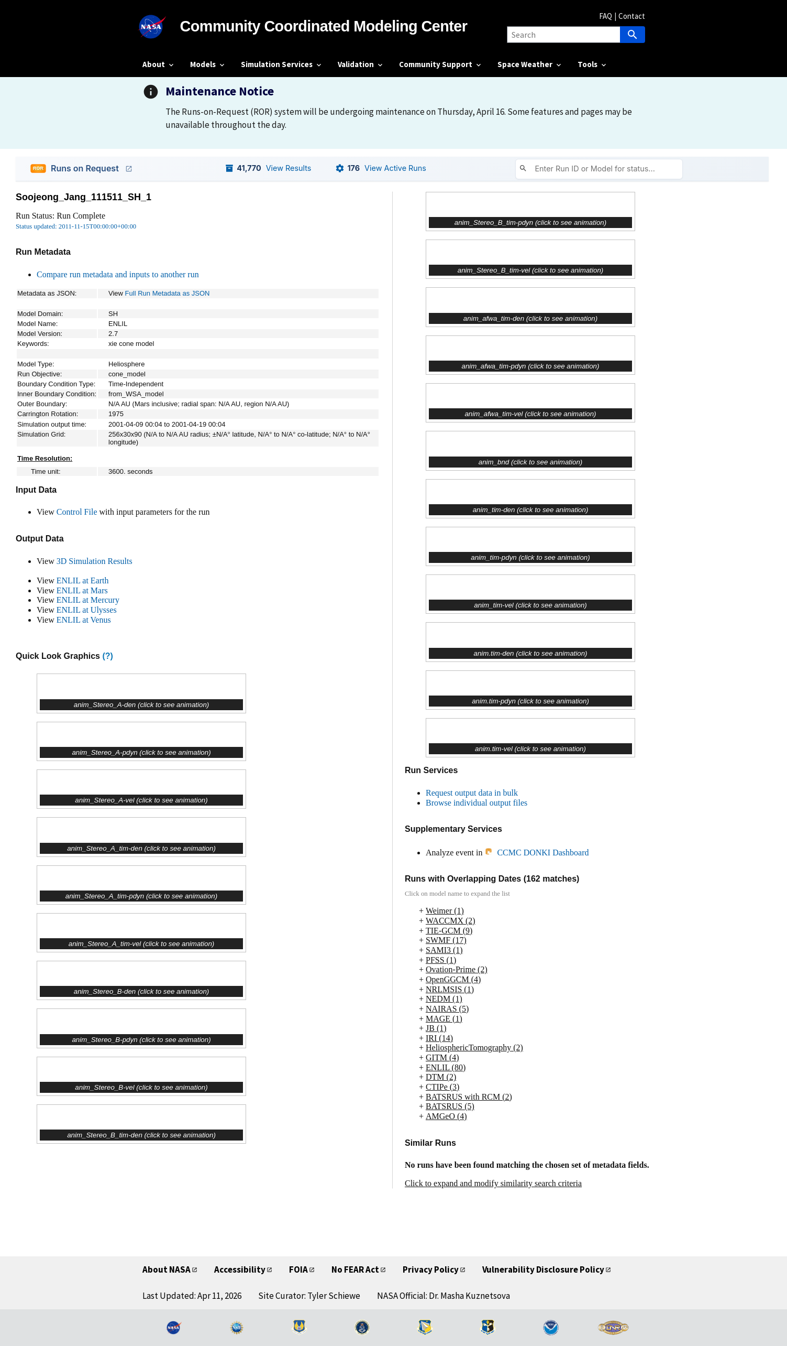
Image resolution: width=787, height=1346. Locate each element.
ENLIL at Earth (83, 580)
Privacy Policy (431, 1269)
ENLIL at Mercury (88, 599)
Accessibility (239, 1269)
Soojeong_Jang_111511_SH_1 (83, 197)
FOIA (298, 1269)
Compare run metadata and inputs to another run (118, 274)
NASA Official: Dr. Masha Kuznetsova (443, 1295)
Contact (631, 16)
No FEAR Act (355, 1269)
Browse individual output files (476, 802)
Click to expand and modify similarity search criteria (493, 1183)
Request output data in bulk (472, 792)
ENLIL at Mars (82, 590)
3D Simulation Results (94, 561)
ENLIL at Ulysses (87, 609)
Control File (77, 511)
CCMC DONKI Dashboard (536, 852)
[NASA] (161, 27)
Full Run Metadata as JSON (167, 293)
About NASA (166, 1269)
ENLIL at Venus (84, 619)
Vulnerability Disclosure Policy (543, 1269)
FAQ (605, 16)
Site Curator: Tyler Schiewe (309, 1295)
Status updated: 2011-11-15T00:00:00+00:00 (76, 226)
